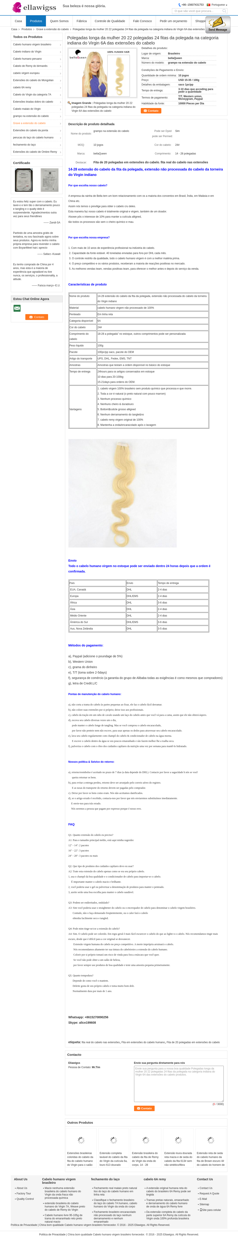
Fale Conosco (142, 21)
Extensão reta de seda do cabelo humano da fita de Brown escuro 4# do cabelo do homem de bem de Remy (211, 1161)
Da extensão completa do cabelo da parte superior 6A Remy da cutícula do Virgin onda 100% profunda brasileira (168, 1215)
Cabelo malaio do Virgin (27, 108)
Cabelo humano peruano (27, 58)
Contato (153, 110)
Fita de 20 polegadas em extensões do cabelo (193, 1042)
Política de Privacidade (24, 1225)
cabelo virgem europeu (26, 73)
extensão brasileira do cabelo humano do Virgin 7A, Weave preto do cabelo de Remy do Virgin (65, 1206)
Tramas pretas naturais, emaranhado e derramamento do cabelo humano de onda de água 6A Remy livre (167, 1203)
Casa (18, 21)
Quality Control (25, 1198)
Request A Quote (209, 1193)
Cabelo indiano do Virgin (27, 51)
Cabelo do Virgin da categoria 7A (32, 94)
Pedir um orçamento (173, 21)
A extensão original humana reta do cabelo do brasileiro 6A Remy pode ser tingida (168, 1191)
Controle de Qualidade (110, 21)
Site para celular (210, 1210)
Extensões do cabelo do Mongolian (33, 80)
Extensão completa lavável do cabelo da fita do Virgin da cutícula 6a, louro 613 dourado (114, 1159)
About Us (22, 1188)
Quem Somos (59, 21)
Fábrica (82, 21)
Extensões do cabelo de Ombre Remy (35, 151)
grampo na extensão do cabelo (31, 116)
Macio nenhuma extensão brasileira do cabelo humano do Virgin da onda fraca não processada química (63, 1193)
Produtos (36, 21)
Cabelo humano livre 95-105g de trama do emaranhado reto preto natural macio (64, 1218)
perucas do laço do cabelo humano (33, 137)
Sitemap (204, 1204)
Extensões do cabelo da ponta (30, 130)
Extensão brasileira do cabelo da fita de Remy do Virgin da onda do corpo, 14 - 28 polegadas (145, 1161)
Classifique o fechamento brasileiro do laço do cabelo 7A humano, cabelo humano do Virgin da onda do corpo (115, 1203)
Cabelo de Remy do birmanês (30, 65)
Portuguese (218, 4)
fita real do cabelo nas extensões (101, 1042)
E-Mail (203, 1198)
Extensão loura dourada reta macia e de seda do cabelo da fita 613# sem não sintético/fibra (178, 1159)
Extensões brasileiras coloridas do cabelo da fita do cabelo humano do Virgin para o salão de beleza (80, 1161)
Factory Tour (24, 1193)
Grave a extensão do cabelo (52, 29)
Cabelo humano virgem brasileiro (32, 44)
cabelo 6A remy (22, 87)
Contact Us (206, 1188)
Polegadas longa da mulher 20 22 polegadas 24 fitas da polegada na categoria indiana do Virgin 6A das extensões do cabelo (104, 107)
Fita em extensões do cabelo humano (143, 1042)
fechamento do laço (24, 144)
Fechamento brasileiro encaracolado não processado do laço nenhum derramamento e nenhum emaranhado (115, 1216)
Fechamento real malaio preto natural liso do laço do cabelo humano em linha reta (115, 1191)
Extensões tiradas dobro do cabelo (33, 101)
